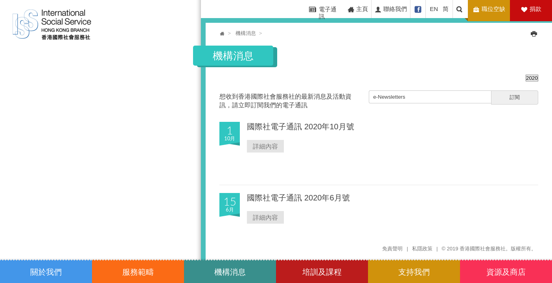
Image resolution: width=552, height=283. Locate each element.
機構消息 (246, 33)
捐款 (535, 9)
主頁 (357, 9)
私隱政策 (422, 249)
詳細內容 (265, 146)
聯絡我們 (390, 9)
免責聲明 (392, 249)
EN (434, 9)
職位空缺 (490, 9)
